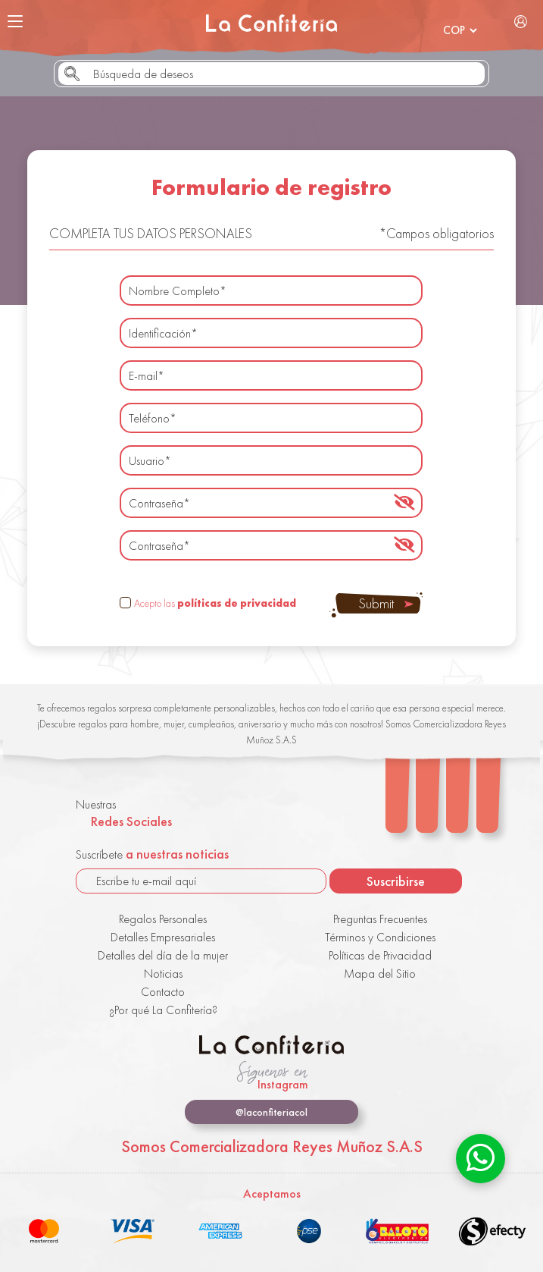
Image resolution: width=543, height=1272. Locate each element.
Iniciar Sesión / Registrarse (521, 21)
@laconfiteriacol (271, 1112)
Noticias (163, 973)
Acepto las (215, 603)
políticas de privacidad (236, 603)
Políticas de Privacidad (380, 955)
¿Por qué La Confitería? (163, 1010)
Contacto (163, 992)
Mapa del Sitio (380, 973)
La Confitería (271, 23)
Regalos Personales (163, 919)
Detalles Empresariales (163, 937)
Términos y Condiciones (380, 937)
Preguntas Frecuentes (380, 919)
